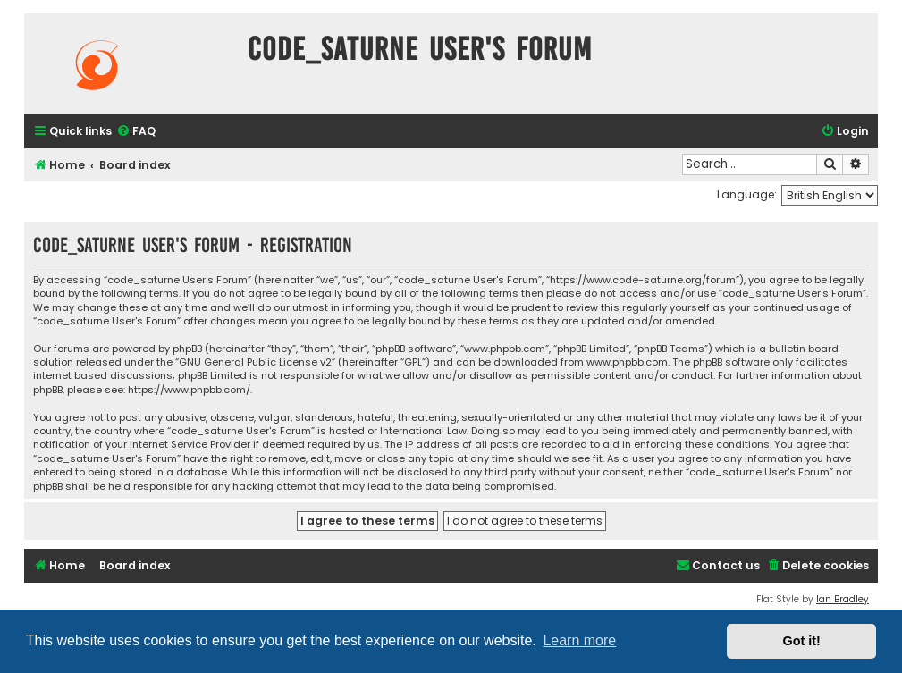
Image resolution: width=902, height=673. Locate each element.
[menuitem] (136, 132)
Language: (747, 194)
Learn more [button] (579, 640)
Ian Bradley (842, 599)
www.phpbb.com (627, 362)
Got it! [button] (802, 641)
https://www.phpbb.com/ (189, 390)
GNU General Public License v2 (255, 362)
